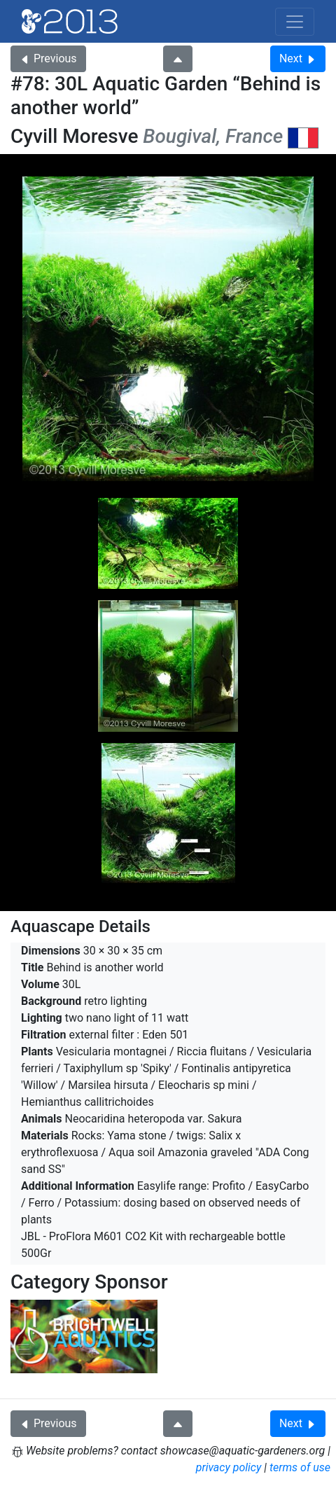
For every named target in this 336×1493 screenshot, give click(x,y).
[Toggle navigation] (294, 22)
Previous (48, 58)
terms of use (300, 1467)
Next (297, 58)
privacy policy (229, 1467)
